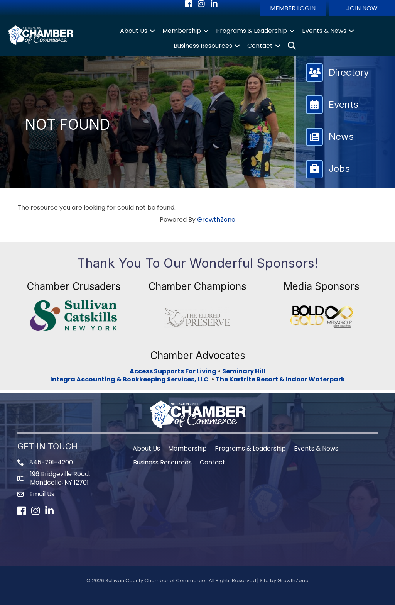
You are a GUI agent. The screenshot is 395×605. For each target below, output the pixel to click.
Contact (260, 45)
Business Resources (203, 45)
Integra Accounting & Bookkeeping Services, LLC (130, 379)
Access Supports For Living (173, 371)
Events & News (324, 30)
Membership (181, 30)
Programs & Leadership (251, 30)
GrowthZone (216, 219)
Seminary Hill (243, 371)
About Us (133, 30)
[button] (293, 8)
